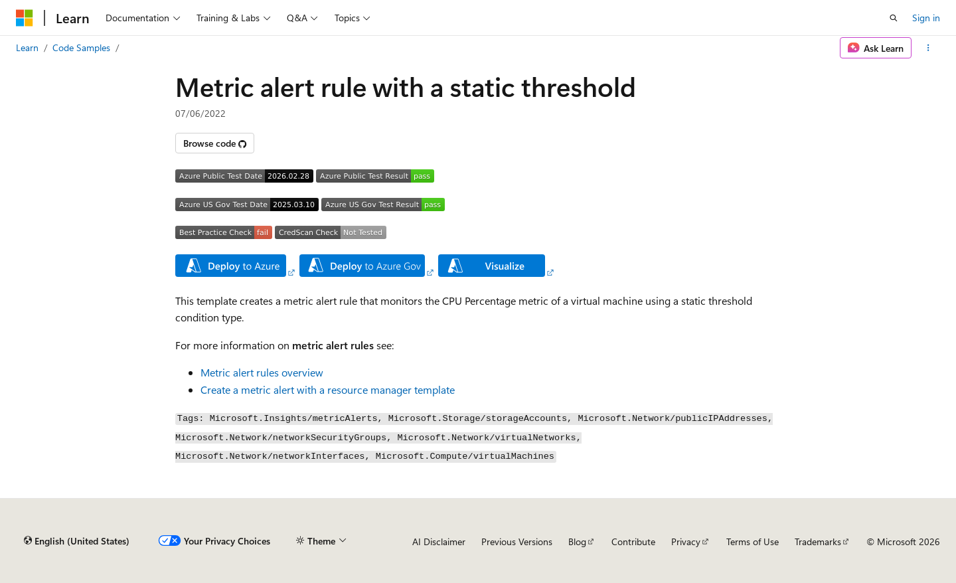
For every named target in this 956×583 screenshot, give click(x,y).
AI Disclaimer (438, 541)
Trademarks (818, 541)
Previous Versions (516, 541)
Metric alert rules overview (261, 372)
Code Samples (81, 47)
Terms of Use (752, 541)
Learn (27, 47)
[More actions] (928, 47)
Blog (577, 541)
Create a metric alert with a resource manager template (327, 389)
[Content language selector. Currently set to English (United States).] (76, 541)
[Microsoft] (24, 18)
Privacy (685, 541)
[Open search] (893, 18)
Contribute (633, 541)
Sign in (926, 17)
